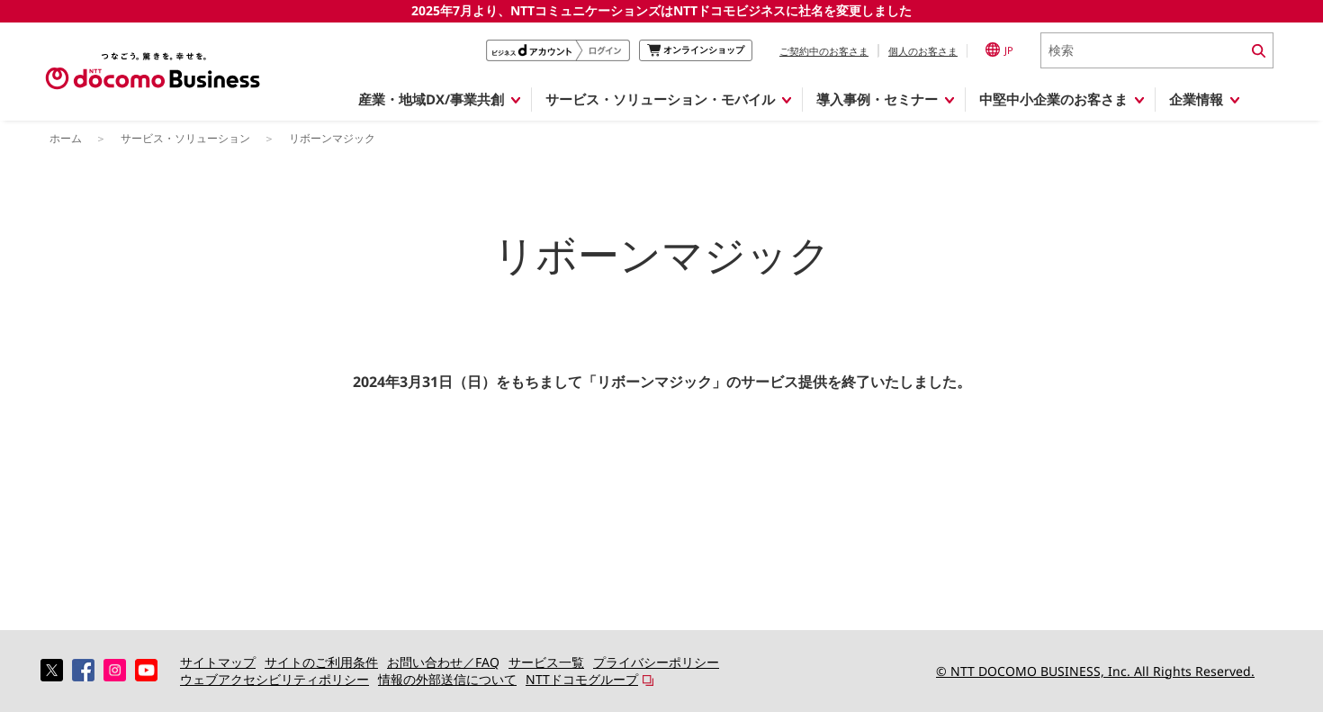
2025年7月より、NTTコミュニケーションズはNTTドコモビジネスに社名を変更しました (661, 10)
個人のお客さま (923, 51)
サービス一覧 (546, 662)
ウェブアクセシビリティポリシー (274, 679)
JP (999, 49)
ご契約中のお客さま (823, 51)
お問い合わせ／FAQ (443, 662)
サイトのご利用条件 (321, 662)
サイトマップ (218, 662)
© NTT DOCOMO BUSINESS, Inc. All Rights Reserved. (1095, 671)
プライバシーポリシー (656, 662)
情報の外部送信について (447, 679)
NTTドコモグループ (582, 679)
